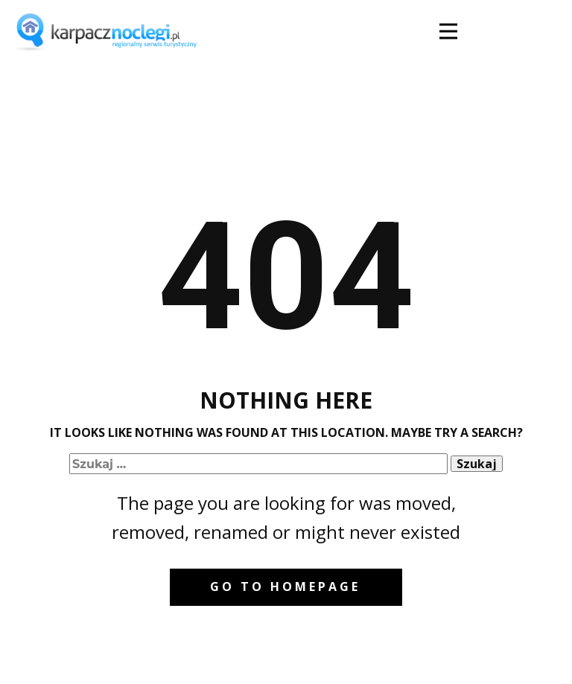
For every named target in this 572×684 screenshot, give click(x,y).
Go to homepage (285, 586)
